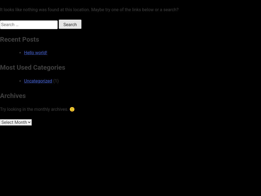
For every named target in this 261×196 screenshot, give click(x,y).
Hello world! (35, 52)
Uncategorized (38, 81)
